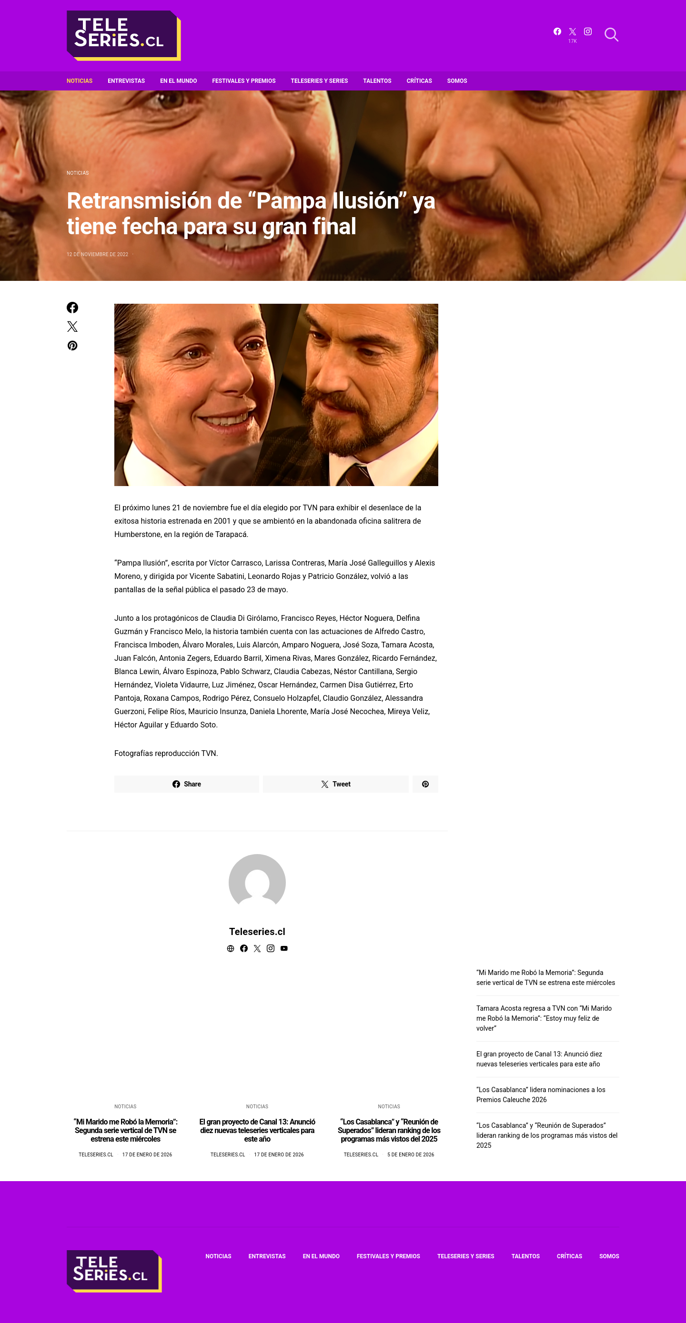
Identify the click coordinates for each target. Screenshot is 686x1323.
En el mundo (178, 81)
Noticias (79, 81)
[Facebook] (557, 36)
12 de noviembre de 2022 (97, 254)
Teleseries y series (319, 81)
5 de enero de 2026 (410, 1154)
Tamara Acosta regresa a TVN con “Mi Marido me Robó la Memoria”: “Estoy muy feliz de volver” (544, 1018)
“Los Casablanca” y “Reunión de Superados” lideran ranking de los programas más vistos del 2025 (389, 1130)
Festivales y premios (244, 81)
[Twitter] (572, 36)
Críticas (419, 81)
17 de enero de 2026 (147, 1154)
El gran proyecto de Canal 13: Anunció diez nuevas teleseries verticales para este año (257, 1130)
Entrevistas (126, 81)
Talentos (377, 81)
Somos (457, 81)
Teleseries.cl (257, 931)
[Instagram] (588, 36)
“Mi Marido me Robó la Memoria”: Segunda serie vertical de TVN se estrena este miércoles (125, 1130)
